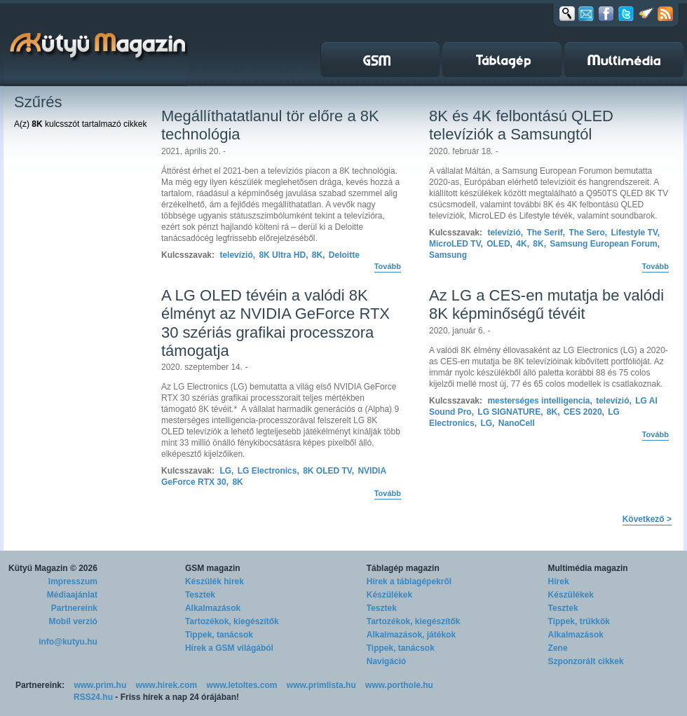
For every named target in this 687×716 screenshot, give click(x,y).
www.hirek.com (167, 685)
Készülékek (389, 595)
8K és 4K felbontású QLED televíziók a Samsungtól (521, 125)
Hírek (558, 581)
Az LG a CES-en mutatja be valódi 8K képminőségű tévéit (546, 304)
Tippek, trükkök (579, 621)
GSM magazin (212, 568)
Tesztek (200, 595)
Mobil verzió (73, 621)
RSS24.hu (93, 697)
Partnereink (74, 608)
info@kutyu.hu (68, 642)
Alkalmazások (212, 608)
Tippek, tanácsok (219, 635)
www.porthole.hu (399, 685)
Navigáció (387, 661)
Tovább (387, 266)
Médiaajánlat (72, 595)
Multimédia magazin (588, 568)
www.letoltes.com (242, 685)
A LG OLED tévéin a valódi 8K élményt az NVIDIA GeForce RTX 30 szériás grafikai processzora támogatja (275, 323)
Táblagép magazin (403, 568)
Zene (558, 648)
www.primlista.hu (321, 685)
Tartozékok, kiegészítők (232, 621)
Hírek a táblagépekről (409, 581)
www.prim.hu (100, 685)
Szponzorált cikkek (586, 661)
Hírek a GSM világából (229, 648)
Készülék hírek (214, 581)
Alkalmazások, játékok (411, 635)
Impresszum (72, 581)
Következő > (647, 519)
